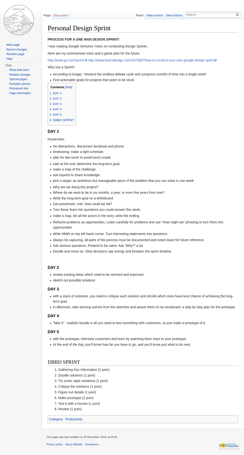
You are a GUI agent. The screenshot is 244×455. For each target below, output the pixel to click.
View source (154, 15)
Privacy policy (54, 444)
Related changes (20, 74)
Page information (20, 93)
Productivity (73, 419)
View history (174, 15)
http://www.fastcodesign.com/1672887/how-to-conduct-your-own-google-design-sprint (151, 60)
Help (9, 58)
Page (47, 15)
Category (56, 419)
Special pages (18, 79)
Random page (15, 54)
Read (139, 15)
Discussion (61, 15)
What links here (19, 70)
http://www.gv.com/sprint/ (66, 60)
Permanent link (18, 88)
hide (69, 87)
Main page (13, 44)
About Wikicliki (74, 444)
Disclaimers (92, 444)
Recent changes (16, 49)
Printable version (19, 84)
